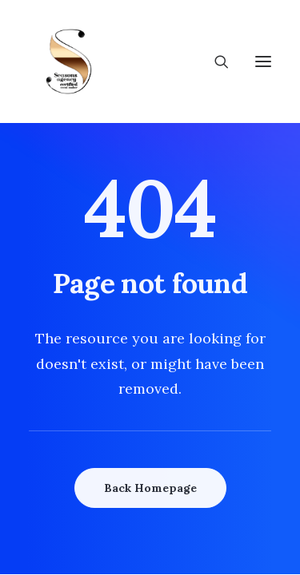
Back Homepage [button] (150, 488)
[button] (263, 61)
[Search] (214, 61)
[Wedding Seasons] (69, 61)
